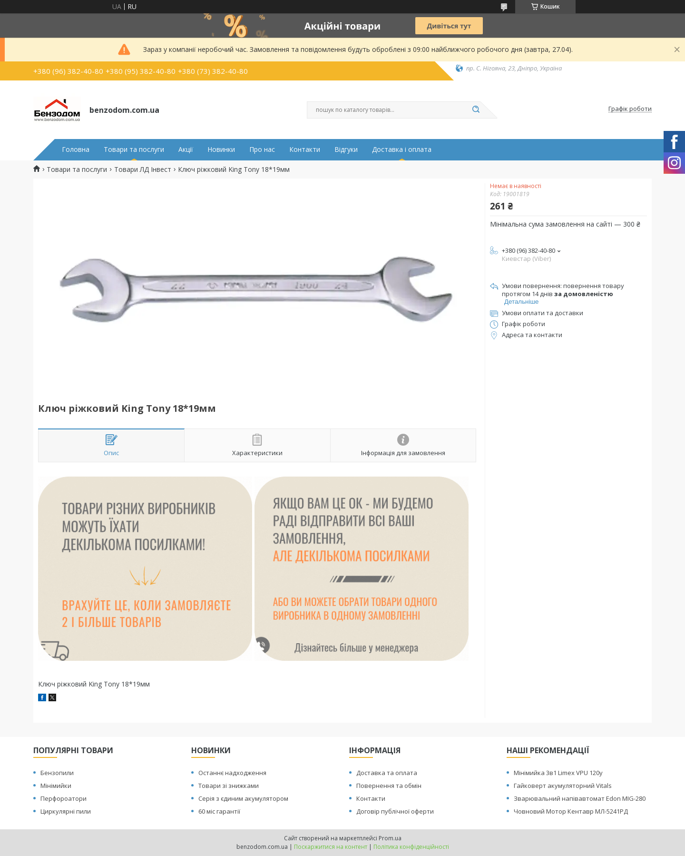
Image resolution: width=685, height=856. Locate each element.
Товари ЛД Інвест (142, 169)
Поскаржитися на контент (330, 847)
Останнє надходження (232, 772)
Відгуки (346, 149)
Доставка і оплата (401, 149)
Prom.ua (390, 838)
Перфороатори (63, 798)
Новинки (221, 149)
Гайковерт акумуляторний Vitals (563, 785)
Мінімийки (55, 785)
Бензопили (57, 772)
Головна (75, 149)
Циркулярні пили (65, 811)
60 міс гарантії (219, 811)
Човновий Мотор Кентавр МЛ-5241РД (571, 811)
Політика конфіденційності (411, 847)
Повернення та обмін (388, 785)
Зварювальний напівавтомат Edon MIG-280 (580, 798)
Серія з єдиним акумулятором (243, 798)
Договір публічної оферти (395, 811)
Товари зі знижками (228, 785)
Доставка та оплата (386, 772)
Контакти (304, 149)
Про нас (262, 149)
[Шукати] (475, 110)
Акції (185, 149)
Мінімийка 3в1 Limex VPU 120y (558, 772)
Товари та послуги (134, 149)
